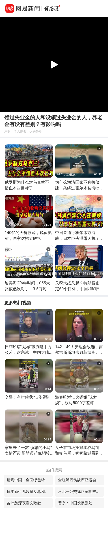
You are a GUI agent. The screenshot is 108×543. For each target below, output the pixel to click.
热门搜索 (54, 470)
